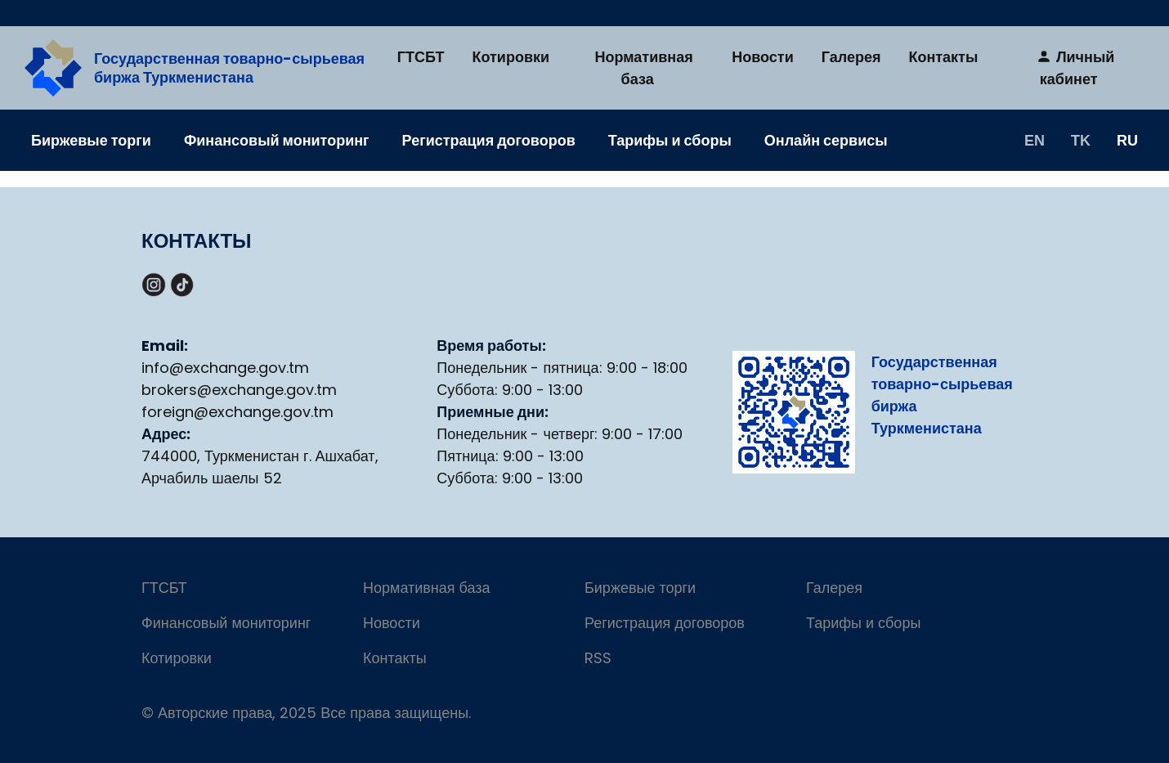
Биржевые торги (91, 140)
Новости (762, 57)
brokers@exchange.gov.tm (239, 389)
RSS (597, 658)
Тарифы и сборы (670, 140)
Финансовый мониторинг (277, 140)
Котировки (511, 57)
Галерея (851, 57)
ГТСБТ (421, 57)
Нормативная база (644, 68)
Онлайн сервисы (826, 140)
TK (1081, 140)
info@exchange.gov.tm (225, 367)
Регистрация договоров (489, 140)
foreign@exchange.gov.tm (237, 412)
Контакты (943, 57)
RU (1127, 140)
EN (1034, 140)
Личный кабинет (1075, 68)
